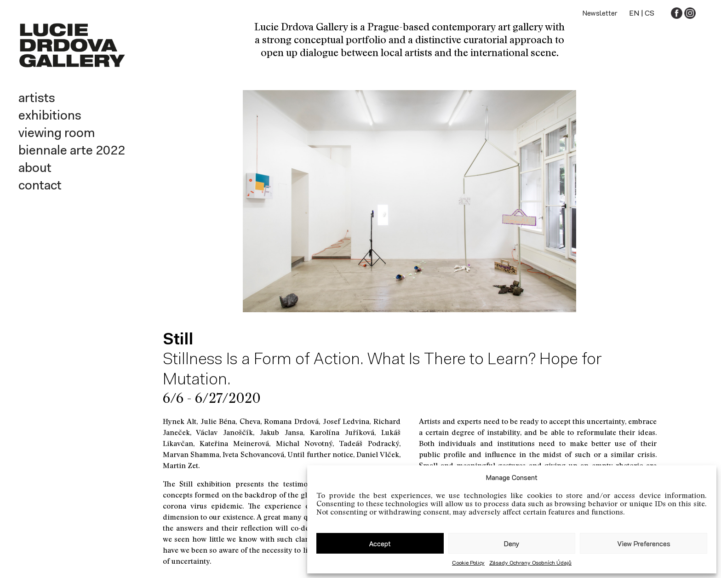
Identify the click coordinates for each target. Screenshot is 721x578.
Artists (36, 98)
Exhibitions (49, 116)
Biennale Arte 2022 (71, 151)
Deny (512, 543)
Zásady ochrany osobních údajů (530, 562)
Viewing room (56, 133)
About (35, 168)
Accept (380, 543)
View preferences (643, 543)
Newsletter (600, 12)
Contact (40, 186)
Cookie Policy (468, 562)
